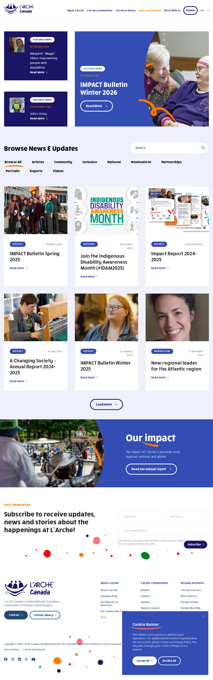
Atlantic (145, 590)
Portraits (13, 171)
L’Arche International (34, 649)
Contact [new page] (14, 614)
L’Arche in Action (126, 10)
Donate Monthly (190, 608)
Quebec (145, 602)
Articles (38, 162)
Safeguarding (109, 596)
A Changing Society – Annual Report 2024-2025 (33, 366)
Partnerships (171, 162)
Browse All (13, 162)
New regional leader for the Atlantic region (176, 365)
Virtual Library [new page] (43, 615)
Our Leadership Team (114, 611)
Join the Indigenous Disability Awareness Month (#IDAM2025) (103, 262)
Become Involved (192, 583)
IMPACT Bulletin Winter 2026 (104, 88)
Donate (190, 10)
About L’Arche (75, 10)
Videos (58, 171)
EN (201, 10)
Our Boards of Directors (109, 603)
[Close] (203, 616)
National (114, 162)
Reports (36, 171)
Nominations (141, 162)
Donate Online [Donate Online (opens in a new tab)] (189, 602)
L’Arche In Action (191, 590)
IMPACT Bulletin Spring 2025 (35, 256)
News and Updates (150, 10)
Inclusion (90, 162)
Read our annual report (149, 469)
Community (63, 162)
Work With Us (172, 10)
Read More (37, 72)
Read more (17, 268)
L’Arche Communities (99, 10)
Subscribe (194, 544)
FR (207, 10)
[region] (165, 643)
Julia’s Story (38, 113)
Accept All (143, 660)
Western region (150, 608)
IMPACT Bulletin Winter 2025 (105, 365)
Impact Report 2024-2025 (174, 256)
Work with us (189, 596)
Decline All (169, 660)
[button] (106, 404)
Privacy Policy (11, 649)
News (104, 617)
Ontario (145, 596)
